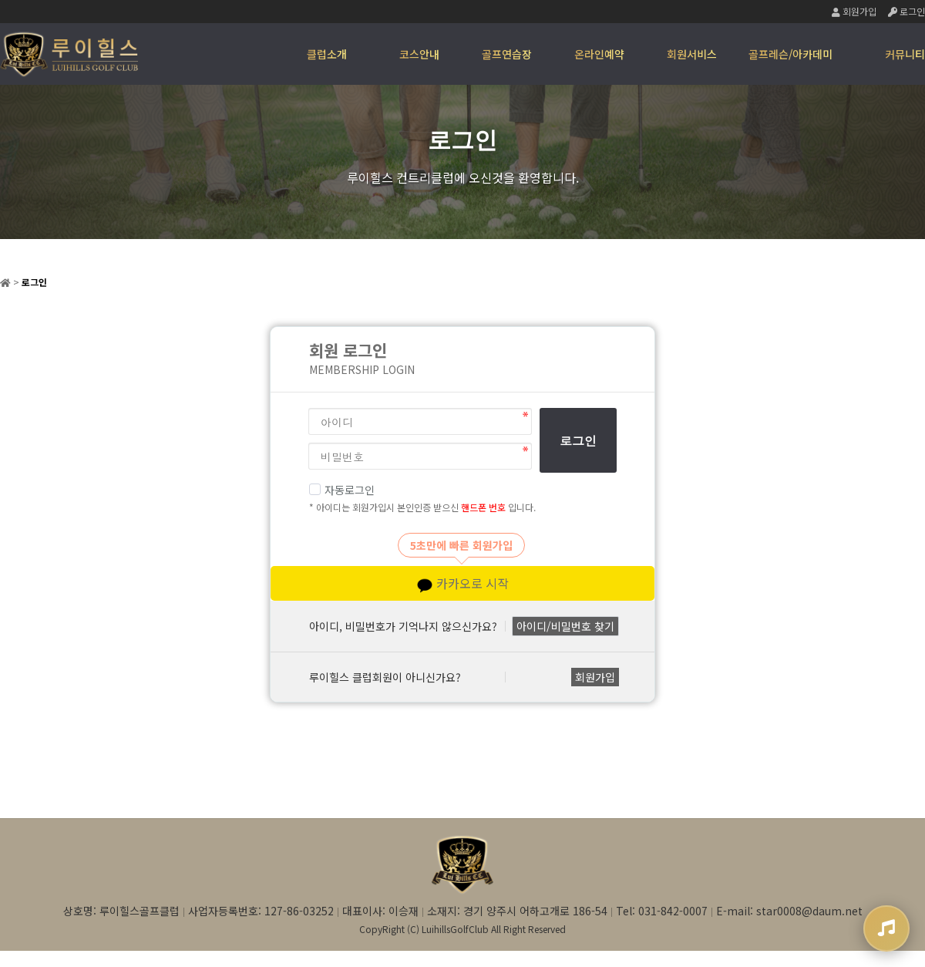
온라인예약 (599, 54)
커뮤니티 (905, 54)
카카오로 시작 (463, 583)
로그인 (906, 11)
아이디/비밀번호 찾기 (565, 626)
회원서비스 (692, 54)
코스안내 (419, 54)
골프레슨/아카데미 (790, 54)
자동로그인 (342, 489)
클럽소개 (327, 54)
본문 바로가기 (0, 0)
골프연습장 (507, 54)
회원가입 (854, 11)
